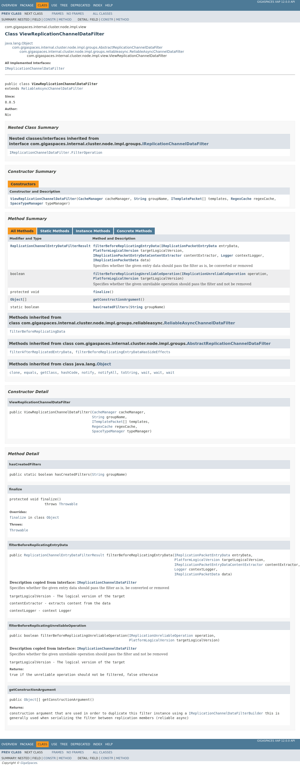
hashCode (69, 372)
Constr (50, 19)
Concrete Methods (134, 231)
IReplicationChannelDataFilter (35, 68)
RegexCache (241, 199)
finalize (101, 292)
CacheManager (90, 199)
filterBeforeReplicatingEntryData (126, 246)
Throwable (68, 504)
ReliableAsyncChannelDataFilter (52, 88)
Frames (58, 13)
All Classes (102, 13)
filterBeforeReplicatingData (37, 331)
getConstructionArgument (117, 299)
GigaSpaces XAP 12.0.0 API (276, 1)
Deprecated (80, 5)
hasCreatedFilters (110, 307)
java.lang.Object (19, 43)
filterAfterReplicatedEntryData (40, 352)
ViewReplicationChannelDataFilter (43, 199)
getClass (48, 372)
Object (16, 299)
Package (26, 5)
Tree (64, 5)
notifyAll (107, 372)
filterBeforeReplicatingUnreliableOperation (136, 274)
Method (65, 19)
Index (97, 5)
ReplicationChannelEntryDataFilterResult (50, 246)
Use (54, 5)
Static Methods (54, 231)
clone (15, 372)
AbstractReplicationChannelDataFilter (229, 343)
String (140, 199)
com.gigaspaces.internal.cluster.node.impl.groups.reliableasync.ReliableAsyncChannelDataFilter (102, 52)
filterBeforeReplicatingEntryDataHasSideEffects (123, 352)
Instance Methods (93, 231)
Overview (9, 5)
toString (129, 372)
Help (109, 5)
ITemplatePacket (186, 199)
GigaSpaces (28, 763)
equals (30, 372)
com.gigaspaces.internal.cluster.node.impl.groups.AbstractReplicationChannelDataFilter (87, 47)
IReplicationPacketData (115, 260)
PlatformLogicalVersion (115, 250)
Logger (227, 255)
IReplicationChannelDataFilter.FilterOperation (56, 152)
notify (88, 372)
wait (146, 372)
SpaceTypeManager (26, 203)
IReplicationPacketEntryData (189, 246)
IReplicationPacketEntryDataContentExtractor (137, 255)
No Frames (75, 13)
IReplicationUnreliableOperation (213, 274)
